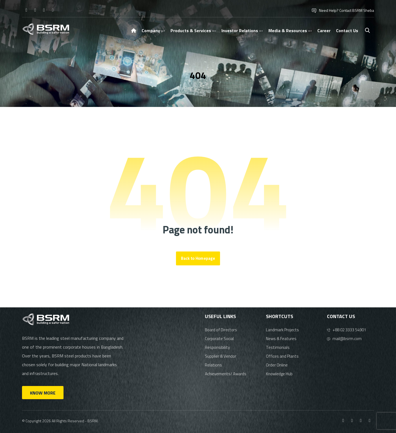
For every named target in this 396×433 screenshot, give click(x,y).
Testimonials (278, 347)
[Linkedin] (44, 9)
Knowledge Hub (279, 374)
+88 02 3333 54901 (346, 330)
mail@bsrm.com (344, 338)
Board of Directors (221, 330)
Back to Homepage (198, 258)
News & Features (281, 338)
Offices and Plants (282, 356)
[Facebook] (26, 9)
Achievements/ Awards (225, 374)
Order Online (277, 365)
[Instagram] (35, 9)
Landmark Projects (282, 330)
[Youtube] (52, 9)
